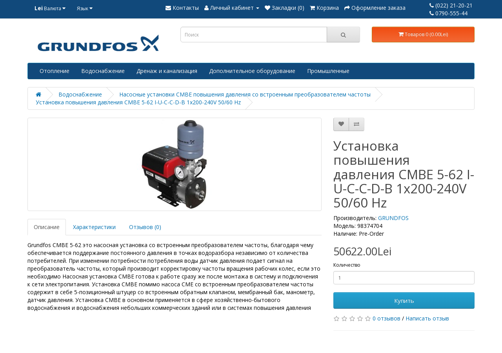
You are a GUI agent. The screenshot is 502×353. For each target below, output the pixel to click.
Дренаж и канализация (166, 71)
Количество (346, 265)
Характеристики (94, 227)
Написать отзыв (427, 318)
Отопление (54, 71)
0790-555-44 (448, 13)
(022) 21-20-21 (451, 5)
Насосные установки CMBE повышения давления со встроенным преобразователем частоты (245, 94)
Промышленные (328, 71)
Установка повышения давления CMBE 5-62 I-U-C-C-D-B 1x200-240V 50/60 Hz (138, 102)
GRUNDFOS (393, 218)
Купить (404, 300)
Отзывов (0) (145, 227)
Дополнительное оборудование (252, 71)
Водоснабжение (103, 71)
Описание (47, 227)
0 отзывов (386, 318)
